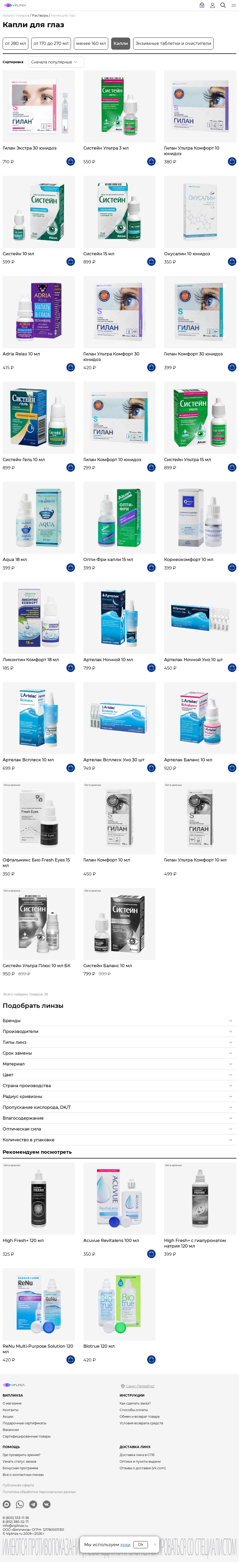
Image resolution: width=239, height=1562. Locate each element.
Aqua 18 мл (15, 559)
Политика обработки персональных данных (39, 1492)
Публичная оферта (18, 1485)
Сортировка (13, 62)
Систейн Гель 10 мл (24, 459)
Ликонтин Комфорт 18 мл (31, 659)
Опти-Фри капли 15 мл (108, 559)
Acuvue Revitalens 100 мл (111, 1240)
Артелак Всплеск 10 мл (28, 759)
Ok (140, 1544)
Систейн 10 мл (18, 253)
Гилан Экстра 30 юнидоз (30, 148)
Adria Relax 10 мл (21, 353)
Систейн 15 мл (98, 253)
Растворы (40, 15)
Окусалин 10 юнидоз (187, 253)
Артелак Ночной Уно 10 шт (193, 659)
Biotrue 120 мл (99, 1346)
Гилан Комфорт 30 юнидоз (193, 353)
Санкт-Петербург (140, 1386)
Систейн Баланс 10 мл (107, 965)
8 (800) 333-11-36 (16, 1518)
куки (125, 1544)
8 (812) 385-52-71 (16, 1522)
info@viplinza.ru (15, 1526)
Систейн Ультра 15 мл (187, 459)
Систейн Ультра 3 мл (106, 148)
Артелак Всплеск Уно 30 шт (114, 759)
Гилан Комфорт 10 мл (106, 860)
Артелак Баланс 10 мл (188, 759)
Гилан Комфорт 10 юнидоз (112, 459)
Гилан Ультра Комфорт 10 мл (195, 860)
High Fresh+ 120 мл (23, 1240)
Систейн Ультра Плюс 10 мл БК (36, 965)
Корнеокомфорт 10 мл (188, 559)
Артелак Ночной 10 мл (108, 659)
